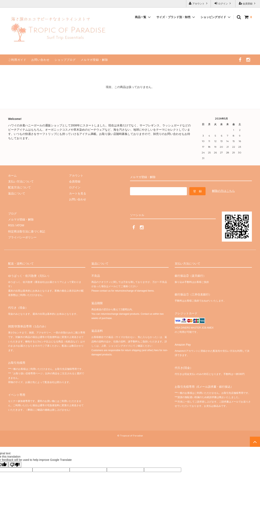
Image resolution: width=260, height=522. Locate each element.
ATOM (20, 225)
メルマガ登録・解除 (94, 59)
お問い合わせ (40, 59)
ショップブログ (65, 59)
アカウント (198, 3)
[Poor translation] (14, 464)
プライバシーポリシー (22, 237)
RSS (11, 225)
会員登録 (248, 3)
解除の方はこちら (223, 190)
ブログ (12, 213)
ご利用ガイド (17, 59)
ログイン (223, 3)
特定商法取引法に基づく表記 (26, 231)
